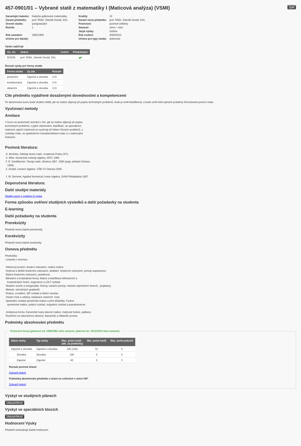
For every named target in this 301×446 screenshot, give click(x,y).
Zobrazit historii (17, 372)
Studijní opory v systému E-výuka (23, 196)
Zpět (292, 7)
